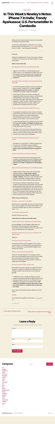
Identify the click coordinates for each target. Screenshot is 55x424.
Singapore (4, 401)
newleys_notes (16, 310)
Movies (3, 396)
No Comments (34, 30)
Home (34, 2)
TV (2, 412)
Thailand (4, 409)
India (3, 388)
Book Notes (4, 378)
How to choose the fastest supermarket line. (25, 259)
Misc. (3, 394)
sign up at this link (35, 47)
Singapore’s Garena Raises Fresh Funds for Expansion (26, 157)
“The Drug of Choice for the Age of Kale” (23, 248)
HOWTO (4, 385)
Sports (3, 404)
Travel (3, 411)
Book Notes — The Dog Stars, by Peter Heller (23, 207)
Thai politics (5, 407)
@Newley (14, 302)
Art (3, 375)
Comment (14, 336)
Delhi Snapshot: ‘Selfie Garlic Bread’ (21, 218)
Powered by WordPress (19, 421)
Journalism (4, 390)
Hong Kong (4, 383)
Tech (3, 406)
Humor (3, 386)
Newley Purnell (6, 2)
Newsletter (46, 3)
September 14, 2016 (24, 30)
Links (3, 393)
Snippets (4, 403)
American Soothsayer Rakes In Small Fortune (25, 272)
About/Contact (39, 2)
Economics (4, 381)
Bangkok (4, 377)
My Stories (46, 2)
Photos (3, 399)
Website (13, 352)
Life (3, 391)
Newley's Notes (27, 10)
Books (3, 380)
